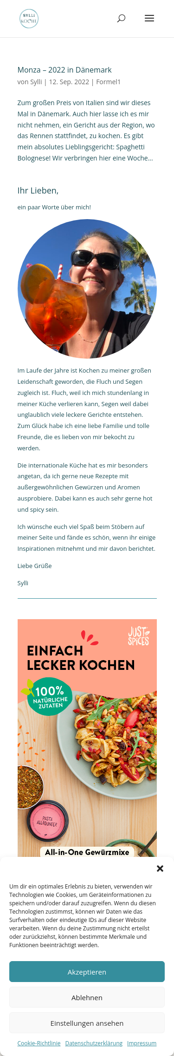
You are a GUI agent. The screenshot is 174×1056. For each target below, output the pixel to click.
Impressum (141, 1043)
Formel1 (108, 81)
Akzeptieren (87, 971)
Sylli (36, 81)
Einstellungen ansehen (87, 1023)
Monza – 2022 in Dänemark (65, 70)
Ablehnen (87, 997)
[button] (160, 868)
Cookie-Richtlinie (39, 1043)
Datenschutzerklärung (93, 1043)
